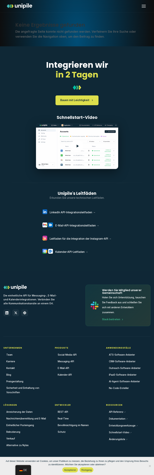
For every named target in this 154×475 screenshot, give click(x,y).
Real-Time (63, 418)
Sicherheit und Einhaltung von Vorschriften (22, 390)
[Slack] (24, 312)
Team (9, 354)
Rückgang (86, 470)
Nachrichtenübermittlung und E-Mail (26, 418)
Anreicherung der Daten (19, 412)
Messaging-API (66, 361)
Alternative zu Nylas (17, 445)
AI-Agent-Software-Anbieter (124, 381)
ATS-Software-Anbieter (122, 354)
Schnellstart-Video (119, 432)
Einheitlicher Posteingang (20, 425)
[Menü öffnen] (143, 6)
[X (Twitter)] (15, 312)
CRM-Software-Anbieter (122, 361)
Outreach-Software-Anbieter (125, 368)
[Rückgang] (149, 466)
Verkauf (10, 438)
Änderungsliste (117, 439)
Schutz (62, 432)
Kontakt (10, 368)
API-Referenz (116, 412)
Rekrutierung (13, 432)
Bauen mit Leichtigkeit (77, 100)
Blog (8, 374)
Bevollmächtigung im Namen (73, 425)
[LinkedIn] (6, 312)
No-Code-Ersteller (119, 388)
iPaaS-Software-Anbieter (123, 374)
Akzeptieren (70, 470)
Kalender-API (65, 374)
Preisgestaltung (14, 381)
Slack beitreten (113, 319)
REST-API (63, 412)
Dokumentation (117, 418)
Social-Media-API (67, 354)
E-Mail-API (63, 368)
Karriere (10, 361)
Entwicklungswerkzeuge (122, 425)
